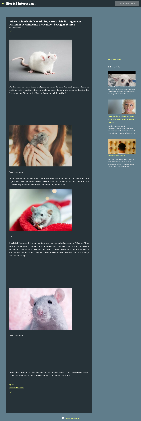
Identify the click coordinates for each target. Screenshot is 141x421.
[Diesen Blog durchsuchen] (129, 3)
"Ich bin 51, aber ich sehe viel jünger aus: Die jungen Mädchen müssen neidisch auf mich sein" (121, 119)
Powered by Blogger (70, 418)
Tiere (22, 387)
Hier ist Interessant (20, 3)
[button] (10, 31)
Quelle (11, 385)
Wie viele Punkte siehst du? (116, 155)
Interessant (14, 387)
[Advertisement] (49, 108)
